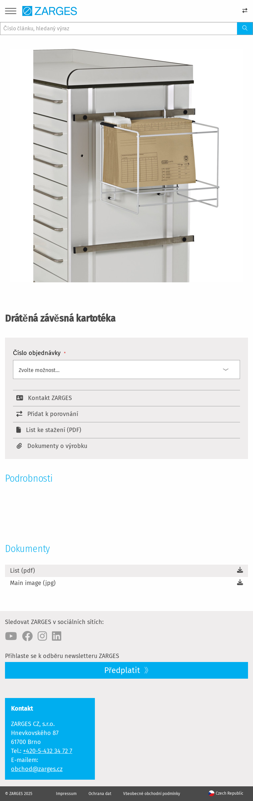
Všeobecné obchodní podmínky (151, 793)
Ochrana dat (100, 793)
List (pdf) (22, 570)
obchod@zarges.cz (37, 769)
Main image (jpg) (33, 583)
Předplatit (123, 670)
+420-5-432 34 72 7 (47, 751)
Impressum (66, 793)
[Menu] (10, 12)
